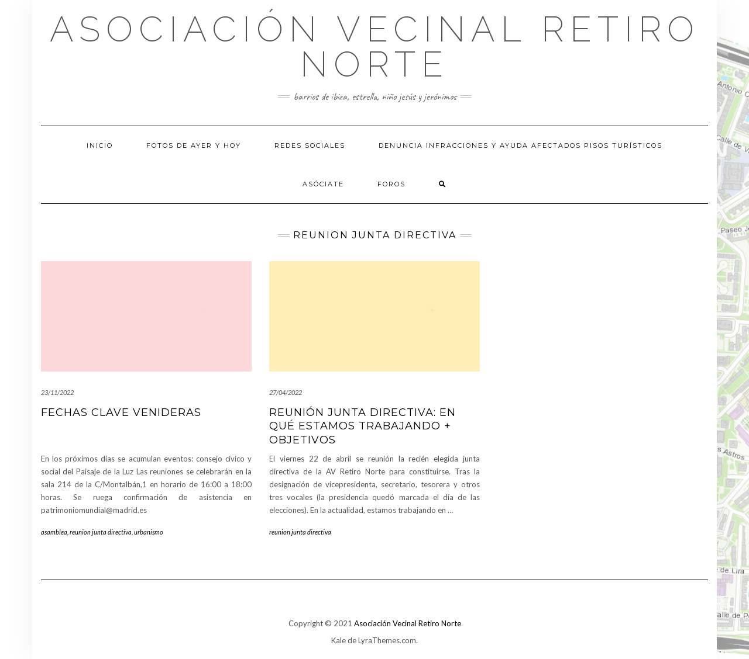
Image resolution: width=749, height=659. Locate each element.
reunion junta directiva (101, 532)
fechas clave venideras (121, 412)
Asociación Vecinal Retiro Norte (375, 47)
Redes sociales (309, 145)
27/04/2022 (285, 392)
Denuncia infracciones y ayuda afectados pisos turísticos (520, 145)
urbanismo (148, 532)
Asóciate (323, 184)
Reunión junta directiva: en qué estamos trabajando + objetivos (362, 426)
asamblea (54, 532)
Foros (391, 184)
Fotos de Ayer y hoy (193, 145)
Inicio (100, 145)
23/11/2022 (57, 392)
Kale (338, 640)
